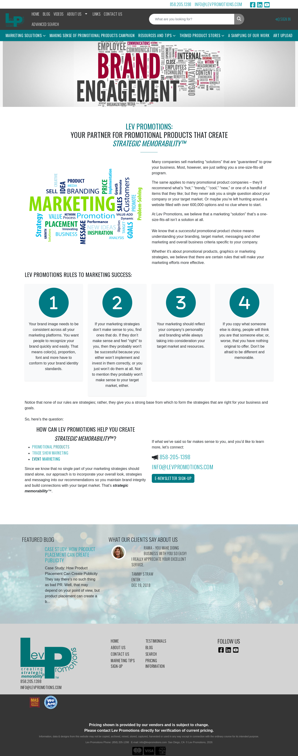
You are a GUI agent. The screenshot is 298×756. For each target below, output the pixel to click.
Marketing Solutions (24, 35)
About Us (74, 14)
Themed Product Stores (199, 35)
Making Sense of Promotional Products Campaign (92, 35)
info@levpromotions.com (218, 4)
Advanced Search (45, 24)
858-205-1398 (175, 456)
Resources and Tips (155, 35)
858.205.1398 (180, 4)
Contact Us (113, 14)
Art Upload (283, 35)
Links (97, 14)
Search (151, 654)
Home (36, 14)
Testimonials (156, 641)
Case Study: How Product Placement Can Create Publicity (70, 555)
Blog (46, 14)
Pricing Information (155, 663)
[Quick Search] (191, 19)
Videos (59, 14)
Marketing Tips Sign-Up (123, 663)
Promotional (50, 447)
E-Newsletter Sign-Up (173, 478)
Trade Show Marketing (50, 453)
